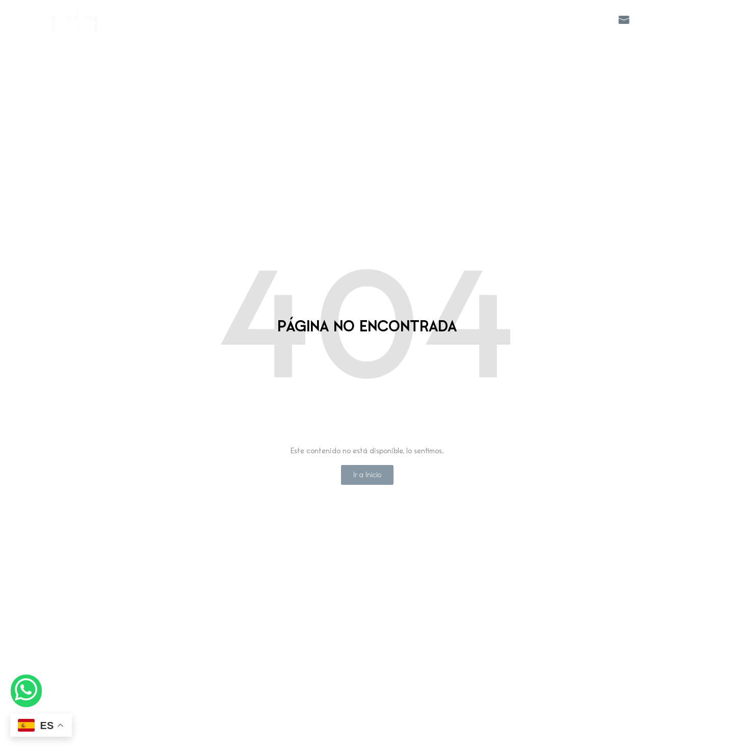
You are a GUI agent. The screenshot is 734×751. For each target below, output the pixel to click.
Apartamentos (349, 19)
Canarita (470, 19)
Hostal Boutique (271, 19)
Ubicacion (528, 19)
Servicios (414, 19)
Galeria (582, 19)
